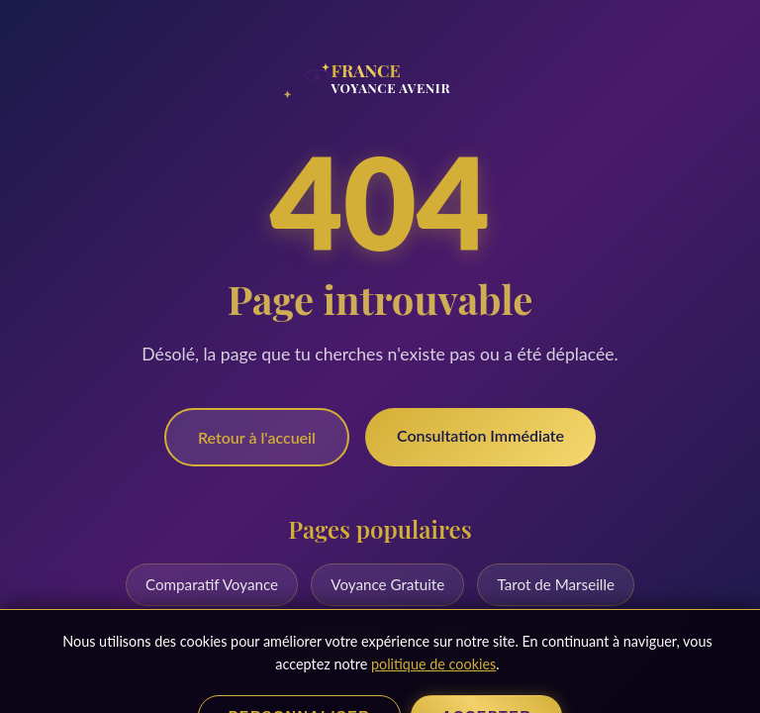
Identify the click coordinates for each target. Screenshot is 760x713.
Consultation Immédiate (480, 435)
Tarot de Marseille (556, 584)
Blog (449, 639)
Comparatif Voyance (211, 584)
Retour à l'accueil (257, 437)
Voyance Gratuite (387, 584)
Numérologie (339, 639)
